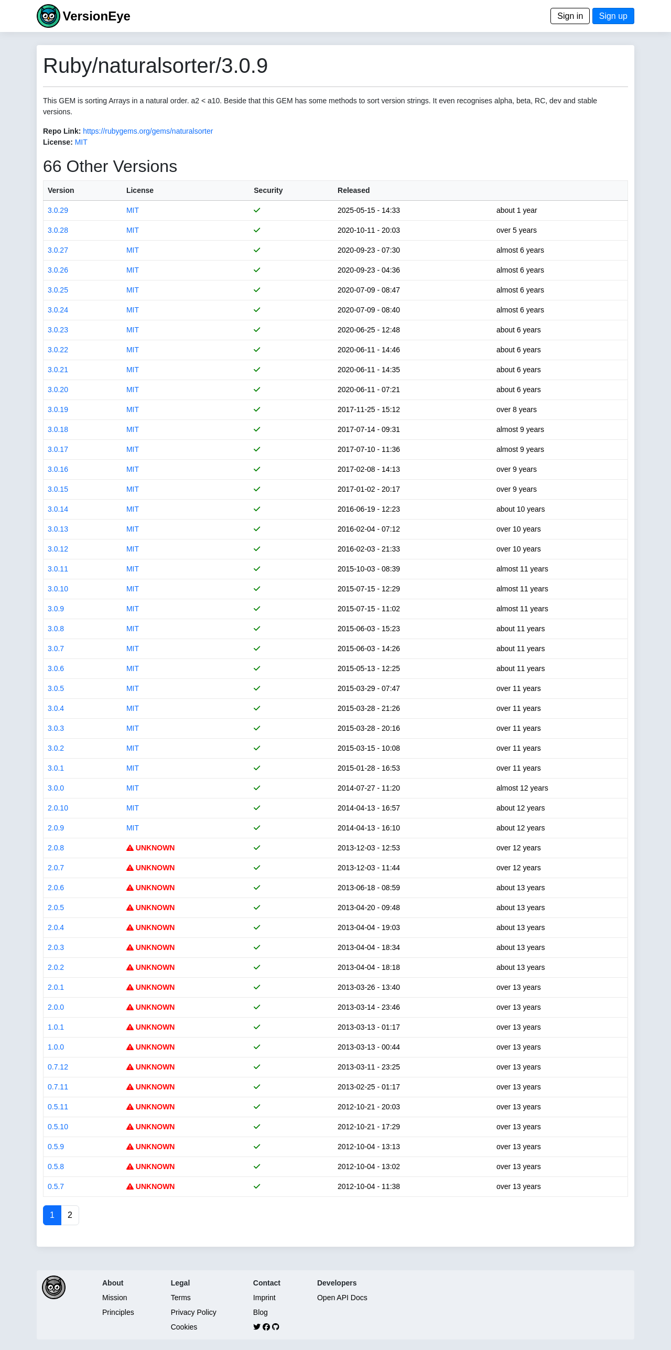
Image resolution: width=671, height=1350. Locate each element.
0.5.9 (56, 1146)
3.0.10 (58, 589)
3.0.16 (58, 469)
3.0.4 (56, 708)
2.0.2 (56, 967)
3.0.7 (56, 648)
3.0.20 (58, 389)
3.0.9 (56, 608)
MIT (81, 142)
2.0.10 (58, 808)
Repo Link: (62, 131)
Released (354, 190)
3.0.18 (58, 429)
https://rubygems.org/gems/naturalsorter (148, 131)
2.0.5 (56, 907)
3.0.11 (58, 569)
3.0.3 (56, 728)
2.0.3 (56, 947)
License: (58, 142)
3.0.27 (58, 250)
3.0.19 (58, 409)
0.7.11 (58, 1087)
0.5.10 (58, 1126)
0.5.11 (58, 1107)
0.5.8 (56, 1166)
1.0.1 (56, 1027)
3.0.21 (58, 369)
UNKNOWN (150, 848)
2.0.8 (56, 848)
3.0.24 (58, 310)
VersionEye (96, 16)
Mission (114, 1297)
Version (61, 190)
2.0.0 (56, 1007)
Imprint (264, 1297)
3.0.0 (56, 788)
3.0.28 (58, 230)
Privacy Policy (194, 1312)
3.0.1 (56, 768)
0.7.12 (58, 1067)
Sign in (570, 16)
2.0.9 (56, 828)
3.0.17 (58, 449)
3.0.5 (56, 688)
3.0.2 (56, 748)
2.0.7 (56, 867)
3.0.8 (56, 628)
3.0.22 (58, 349)
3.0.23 (58, 330)
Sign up (613, 16)
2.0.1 (56, 987)
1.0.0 (56, 1047)
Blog (260, 1312)
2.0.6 (56, 887)
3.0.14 (58, 509)
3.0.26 (58, 270)
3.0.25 (58, 290)
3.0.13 (58, 529)
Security (268, 190)
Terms (181, 1297)
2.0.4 (56, 927)
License (140, 190)
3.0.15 (58, 489)
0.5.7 (56, 1186)
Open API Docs (342, 1297)
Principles (118, 1312)
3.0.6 (56, 668)
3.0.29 (58, 210)
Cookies (184, 1327)
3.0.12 (58, 549)
